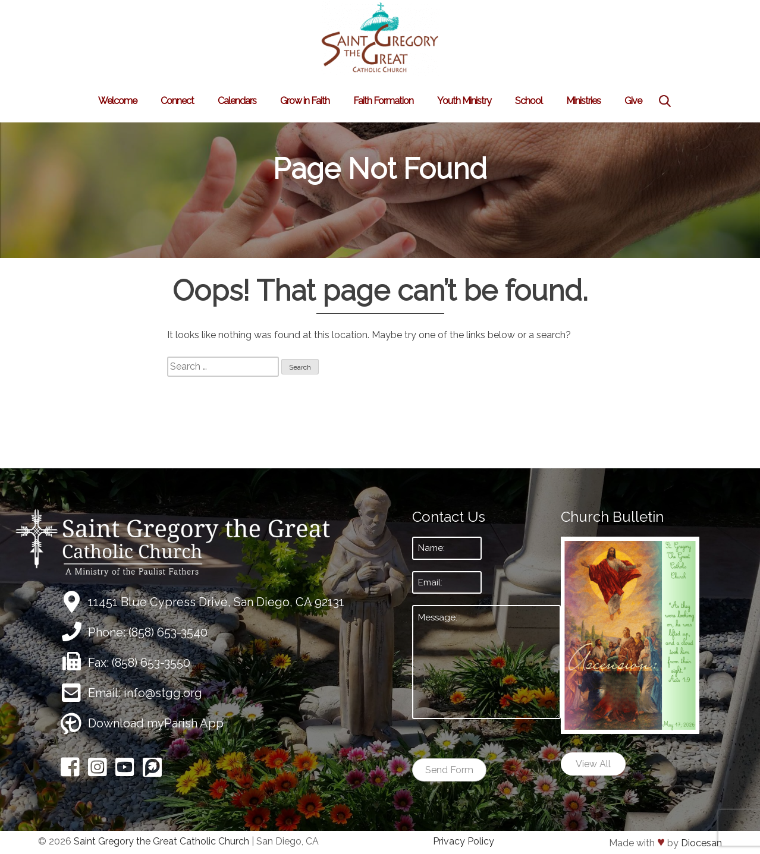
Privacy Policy (463, 841)
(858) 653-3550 (151, 663)
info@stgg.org (163, 693)
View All (593, 764)
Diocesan (701, 843)
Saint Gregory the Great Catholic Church (161, 841)
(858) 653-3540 (168, 632)
